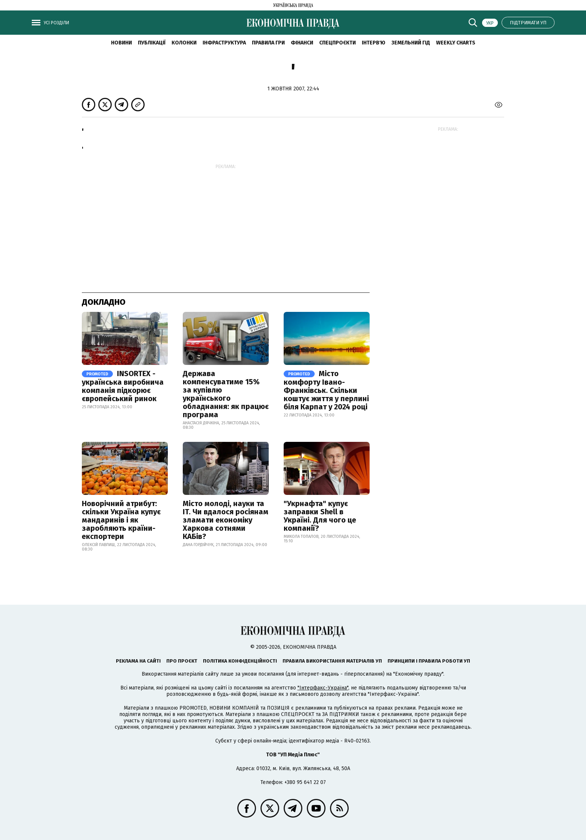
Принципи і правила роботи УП (429, 661)
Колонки (184, 43)
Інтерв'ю (373, 43)
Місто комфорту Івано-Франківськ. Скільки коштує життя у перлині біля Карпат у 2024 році (326, 390)
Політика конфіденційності (240, 661)
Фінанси (302, 43)
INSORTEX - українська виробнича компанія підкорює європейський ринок (123, 386)
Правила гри (268, 43)
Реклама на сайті (138, 661)
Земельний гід (410, 43)
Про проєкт (181, 661)
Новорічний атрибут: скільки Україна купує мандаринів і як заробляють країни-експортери (121, 520)
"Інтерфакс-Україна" (322, 688)
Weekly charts (455, 43)
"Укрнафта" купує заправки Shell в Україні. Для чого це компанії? (320, 516)
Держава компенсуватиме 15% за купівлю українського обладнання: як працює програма (226, 394)
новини (121, 43)
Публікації (152, 43)
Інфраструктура (224, 43)
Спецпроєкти (337, 43)
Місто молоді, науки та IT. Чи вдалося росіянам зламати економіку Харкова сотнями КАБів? (225, 520)
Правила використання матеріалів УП (332, 661)
